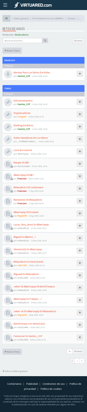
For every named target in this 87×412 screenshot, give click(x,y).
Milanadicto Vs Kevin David (28, 261)
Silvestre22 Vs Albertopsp (28, 249)
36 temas (78, 40)
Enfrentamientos (23, 100)
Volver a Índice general (15, 371)
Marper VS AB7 (21, 162)
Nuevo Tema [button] (12, 50)
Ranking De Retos (23, 125)
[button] (81, 361)
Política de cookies (51, 388)
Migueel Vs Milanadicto (26, 274)
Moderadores (22, 34)
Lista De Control (23, 150)
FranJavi (22, 178)
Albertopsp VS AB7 (24, 175)
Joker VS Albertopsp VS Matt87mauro (34, 286)
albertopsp (23, 153)
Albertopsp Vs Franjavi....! (27, 298)
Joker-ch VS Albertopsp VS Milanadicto (35, 311)
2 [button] (76, 361)
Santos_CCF (24, 76)
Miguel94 (22, 215)
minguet (22, 116)
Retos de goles (14, 29)
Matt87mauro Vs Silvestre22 (29, 323)
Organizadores (22, 113)
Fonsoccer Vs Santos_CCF (28, 336)
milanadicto (23, 228)
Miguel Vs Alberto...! (24, 236)
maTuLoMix (23, 277)
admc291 (22, 265)
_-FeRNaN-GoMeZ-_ (27, 141)
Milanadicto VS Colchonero (28, 187)
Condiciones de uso (53, 383)
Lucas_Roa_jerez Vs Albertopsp (31, 224)
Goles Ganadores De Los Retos (31, 137)
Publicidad (32, 383)
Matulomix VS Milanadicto (28, 199)
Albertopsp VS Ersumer (26, 212)
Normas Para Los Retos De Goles (32, 72)
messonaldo (24, 166)
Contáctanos (14, 383)
